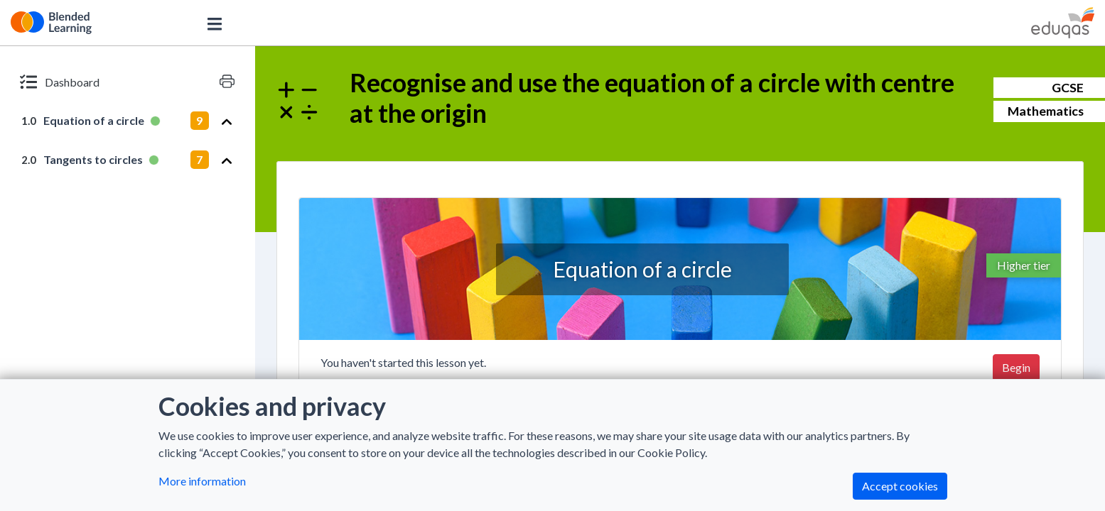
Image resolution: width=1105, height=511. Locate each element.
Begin (1016, 367)
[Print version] (227, 81)
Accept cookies (900, 486)
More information (202, 481)
